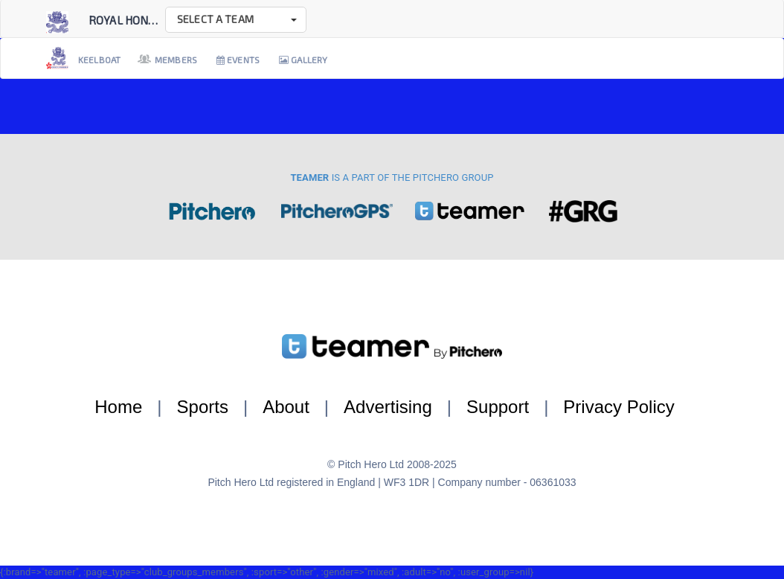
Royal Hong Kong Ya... (149, 20)
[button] (235, 20)
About (286, 407)
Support (497, 407)
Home (118, 407)
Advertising (388, 407)
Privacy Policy (618, 407)
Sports (202, 407)
